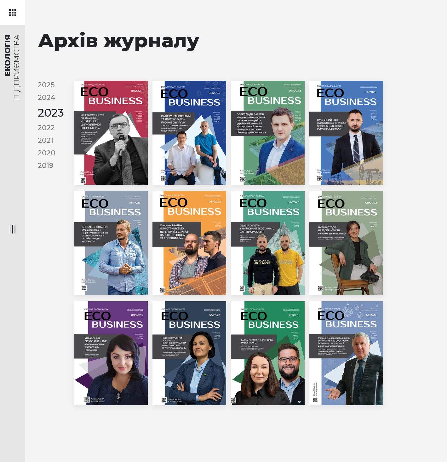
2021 (45, 140)
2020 (46, 153)
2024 (46, 97)
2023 (51, 112)
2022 (46, 128)
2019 (46, 165)
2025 (46, 85)
